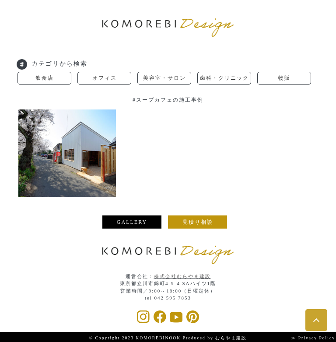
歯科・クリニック (224, 78)
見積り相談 (197, 222)
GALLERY (132, 222)
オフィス (104, 78)
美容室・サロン (164, 78)
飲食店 (44, 78)
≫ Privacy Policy (313, 337)
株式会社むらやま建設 (182, 276)
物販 (284, 78)
